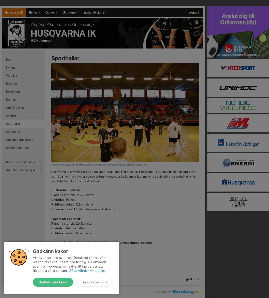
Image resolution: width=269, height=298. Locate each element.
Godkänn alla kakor (53, 282)
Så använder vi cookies (87, 271)
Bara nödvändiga (94, 282)
